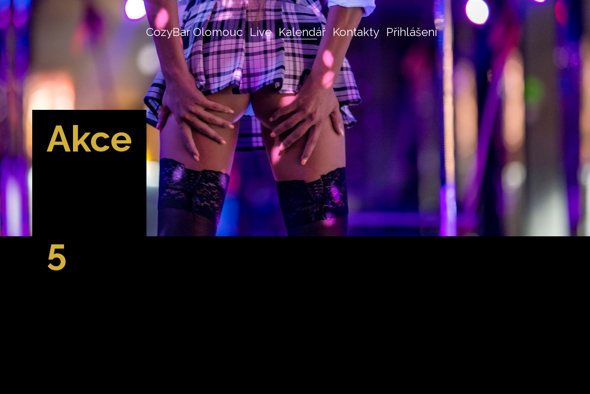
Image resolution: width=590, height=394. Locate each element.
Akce (91, 138)
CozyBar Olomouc (194, 32)
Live (261, 32)
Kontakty (356, 32)
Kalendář (302, 32)
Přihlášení (411, 32)
